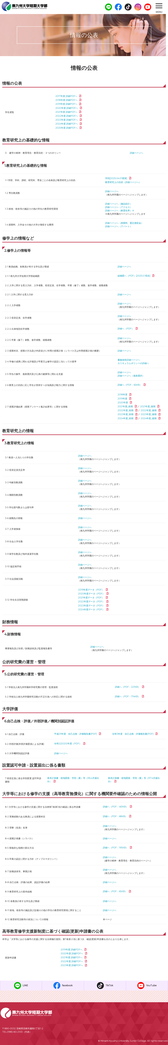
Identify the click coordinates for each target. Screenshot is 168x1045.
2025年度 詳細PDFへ (66, 127)
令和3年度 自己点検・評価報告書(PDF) (133, 734)
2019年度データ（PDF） (91, 589)
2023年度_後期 (149, 414)
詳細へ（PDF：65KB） (130, 385)
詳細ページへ (136, 153)
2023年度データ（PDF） (91, 605)
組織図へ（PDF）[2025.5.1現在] (134, 275)
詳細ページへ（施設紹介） (118, 203)
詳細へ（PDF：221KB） (127, 687)
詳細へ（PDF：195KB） (115, 847)
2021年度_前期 (125, 406)
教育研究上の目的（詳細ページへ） (123, 182)
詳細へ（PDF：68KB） (115, 816)
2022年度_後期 (149, 410)
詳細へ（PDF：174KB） (127, 696)
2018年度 (122, 394)
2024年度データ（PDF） (91, 609)
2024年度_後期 (149, 418)
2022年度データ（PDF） (91, 601)
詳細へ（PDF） (126, 328)
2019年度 (122, 398)
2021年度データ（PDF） (91, 597)
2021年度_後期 (147, 406)
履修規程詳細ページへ (129, 360)
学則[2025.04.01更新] (116, 178)
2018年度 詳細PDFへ (66, 100)
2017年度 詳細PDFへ (66, 96)
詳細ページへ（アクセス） (118, 207)
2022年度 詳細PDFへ (66, 116)
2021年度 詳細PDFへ (66, 112)
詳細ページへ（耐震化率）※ (119, 210)
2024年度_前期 (125, 418)
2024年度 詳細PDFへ (66, 123)
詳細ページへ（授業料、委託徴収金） (124, 223)
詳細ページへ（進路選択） (131, 375)
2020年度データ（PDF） (91, 593)
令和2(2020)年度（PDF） (67, 743)
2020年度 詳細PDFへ (66, 108)
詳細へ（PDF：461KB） (115, 806)
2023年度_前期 (125, 414)
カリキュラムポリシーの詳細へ (133, 363)
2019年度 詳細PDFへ (66, 104)
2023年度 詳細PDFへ (66, 119)
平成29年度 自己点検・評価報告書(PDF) (75, 734)
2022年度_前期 (125, 410)
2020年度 (123, 402)
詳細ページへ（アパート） (118, 226)
